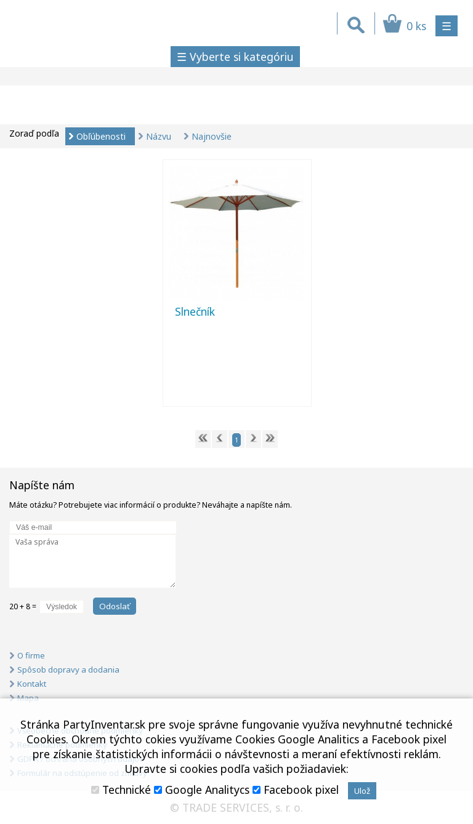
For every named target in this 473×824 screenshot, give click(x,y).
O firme (31, 655)
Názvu (158, 136)
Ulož (362, 790)
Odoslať (114, 606)
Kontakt (31, 683)
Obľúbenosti (101, 136)
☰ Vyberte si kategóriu (235, 56)
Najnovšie (212, 136)
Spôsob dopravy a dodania (68, 669)
